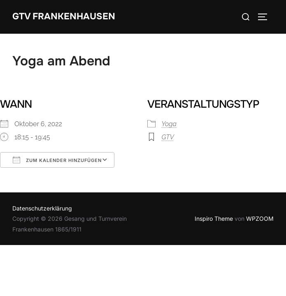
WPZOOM (260, 218)
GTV (168, 137)
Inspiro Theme (214, 218)
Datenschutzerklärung (42, 208)
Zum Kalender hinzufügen (57, 160)
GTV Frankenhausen (63, 16)
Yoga (169, 124)
